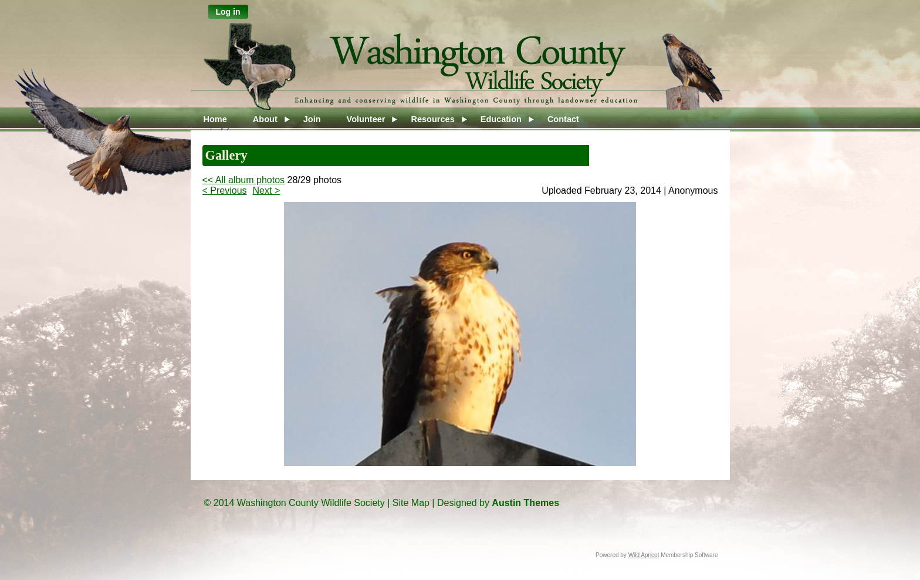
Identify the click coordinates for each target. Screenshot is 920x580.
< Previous (224, 190)
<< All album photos (243, 180)
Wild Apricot (643, 555)
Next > (266, 190)
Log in (228, 11)
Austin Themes (525, 503)
